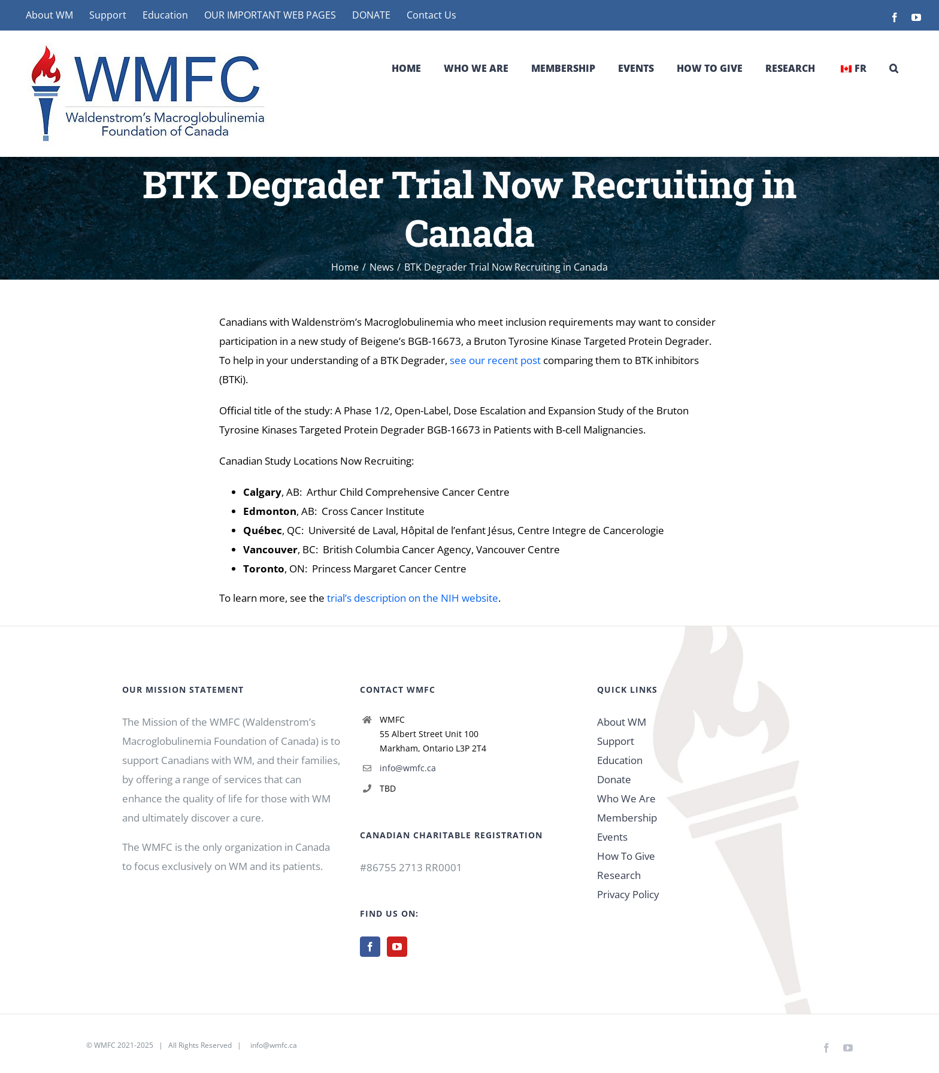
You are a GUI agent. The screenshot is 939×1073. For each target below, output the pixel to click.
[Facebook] (370, 946)
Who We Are (626, 798)
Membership (627, 818)
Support (615, 741)
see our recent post (495, 360)
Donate (614, 779)
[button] (893, 68)
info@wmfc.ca (408, 768)
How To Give (626, 856)
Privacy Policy (628, 894)
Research (619, 875)
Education (620, 760)
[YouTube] (397, 946)
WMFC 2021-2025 (123, 1045)
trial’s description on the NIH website (412, 598)
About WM (621, 722)
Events (612, 837)
